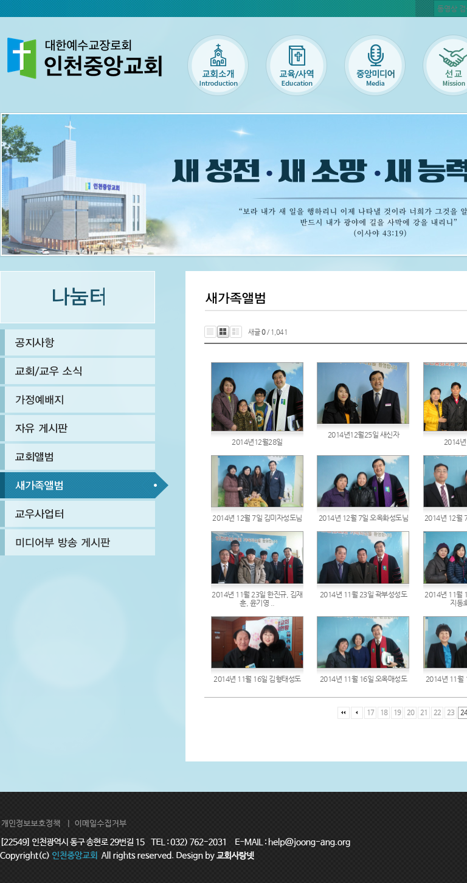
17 (371, 712)
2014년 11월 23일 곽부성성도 (363, 594)
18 (384, 712)
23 (451, 712)
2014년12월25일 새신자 (364, 434)
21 (424, 712)
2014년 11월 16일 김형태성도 (257, 679)
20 (411, 712)
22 (437, 712)
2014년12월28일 (257, 442)
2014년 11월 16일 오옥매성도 (363, 679)
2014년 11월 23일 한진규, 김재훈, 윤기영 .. (257, 598)
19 (397, 712)
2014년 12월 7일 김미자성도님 (257, 518)
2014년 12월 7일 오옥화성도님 (364, 518)
